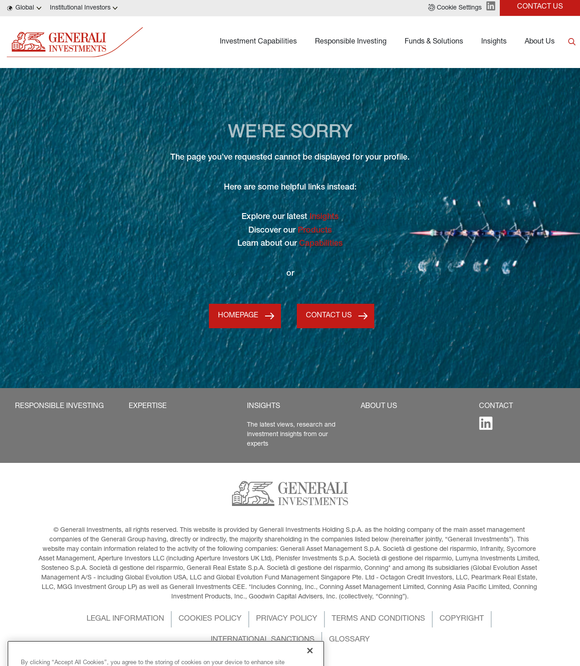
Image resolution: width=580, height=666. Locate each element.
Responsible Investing (351, 42)
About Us (540, 42)
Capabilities (321, 244)
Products (315, 231)
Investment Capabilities (258, 42)
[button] (455, 8)
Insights (494, 42)
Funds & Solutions (434, 42)
